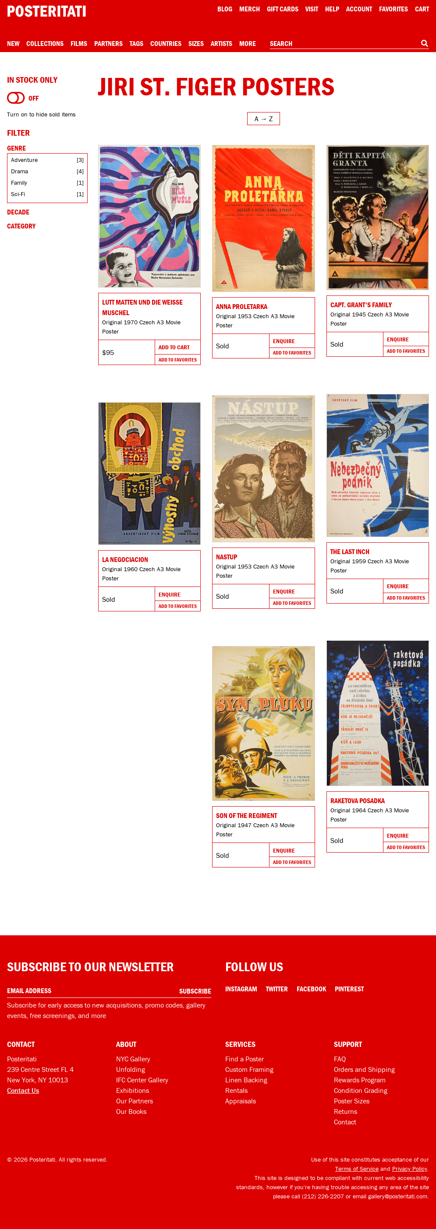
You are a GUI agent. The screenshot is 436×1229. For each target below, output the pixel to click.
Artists (221, 43)
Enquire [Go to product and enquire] (284, 341)
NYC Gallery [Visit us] (133, 1058)
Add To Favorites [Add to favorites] (178, 359)
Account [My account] (359, 8)
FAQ (340, 1058)
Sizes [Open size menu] (196, 43)
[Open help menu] (332, 9)
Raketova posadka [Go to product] (357, 800)
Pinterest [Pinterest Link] (349, 988)
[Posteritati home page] (46, 11)
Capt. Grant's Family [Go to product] (361, 304)
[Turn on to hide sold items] (16, 98)
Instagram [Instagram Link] (241, 988)
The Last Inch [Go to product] (349, 551)
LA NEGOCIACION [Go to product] (125, 559)
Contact (345, 1121)
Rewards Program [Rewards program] (360, 1079)
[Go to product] (149, 216)
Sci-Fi (18, 194)
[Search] (424, 43)
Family (19, 182)
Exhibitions (132, 1090)
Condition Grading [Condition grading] (360, 1090)
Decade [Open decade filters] (18, 211)
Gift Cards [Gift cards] (282, 8)
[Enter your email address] (109, 990)
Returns (345, 1111)
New (13, 43)
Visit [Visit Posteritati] (311, 8)
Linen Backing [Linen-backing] (246, 1079)
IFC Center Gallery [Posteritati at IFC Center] (142, 1079)
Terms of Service (357, 1169)
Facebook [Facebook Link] (311, 988)
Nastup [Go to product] (226, 556)
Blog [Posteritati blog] (224, 8)
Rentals (236, 1090)
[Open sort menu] (263, 118)
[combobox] (349, 44)
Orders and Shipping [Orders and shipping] (364, 1069)
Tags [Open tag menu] (136, 43)
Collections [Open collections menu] (45, 43)
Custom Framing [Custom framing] (249, 1069)
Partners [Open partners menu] (108, 43)
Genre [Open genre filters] (16, 148)
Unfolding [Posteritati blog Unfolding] (130, 1069)
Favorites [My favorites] (393, 8)
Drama (19, 171)
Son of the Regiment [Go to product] (246, 815)
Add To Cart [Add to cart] (174, 347)
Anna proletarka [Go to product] (241, 306)
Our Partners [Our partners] (134, 1100)
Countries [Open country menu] (165, 43)
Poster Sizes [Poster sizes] (351, 1100)
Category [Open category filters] (21, 225)
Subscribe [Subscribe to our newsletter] (195, 991)
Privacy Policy (409, 1169)
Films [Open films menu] (79, 43)
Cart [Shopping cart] (422, 8)
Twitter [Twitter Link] (277, 988)
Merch (249, 8)
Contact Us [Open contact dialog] (23, 1090)
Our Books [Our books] (131, 1111)
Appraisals (240, 1100)
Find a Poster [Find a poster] (244, 1058)
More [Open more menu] (247, 43)
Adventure (24, 160)
